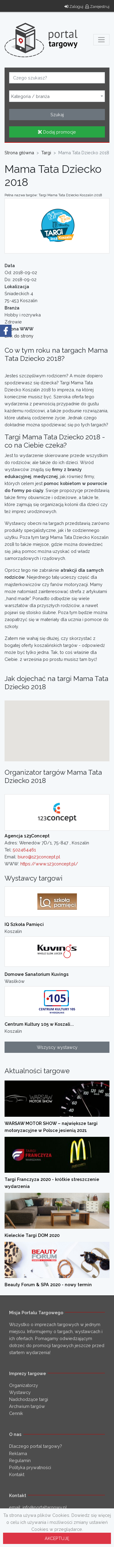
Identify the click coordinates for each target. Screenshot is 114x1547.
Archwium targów (27, 1406)
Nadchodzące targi (28, 1399)
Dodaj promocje (57, 131)
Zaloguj (73, 6)
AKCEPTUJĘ (57, 1538)
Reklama (18, 1453)
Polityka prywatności (30, 1467)
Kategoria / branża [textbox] (30, 96)
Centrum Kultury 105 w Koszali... (39, 1024)
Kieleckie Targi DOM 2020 (32, 1235)
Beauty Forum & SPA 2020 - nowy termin (48, 1284)
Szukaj (57, 114)
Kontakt (16, 1474)
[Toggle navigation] (101, 39)
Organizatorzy (23, 1385)
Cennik (16, 1413)
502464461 (24, 849)
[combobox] (57, 96)
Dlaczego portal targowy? (35, 1446)
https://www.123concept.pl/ (49, 863)
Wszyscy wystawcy (57, 1047)
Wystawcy (20, 1392)
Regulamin (20, 1460)
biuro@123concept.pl (39, 856)
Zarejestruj (97, 6)
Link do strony (19, 335)
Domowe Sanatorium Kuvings (37, 974)
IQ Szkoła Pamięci (24, 924)
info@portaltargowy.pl (44, 1507)
